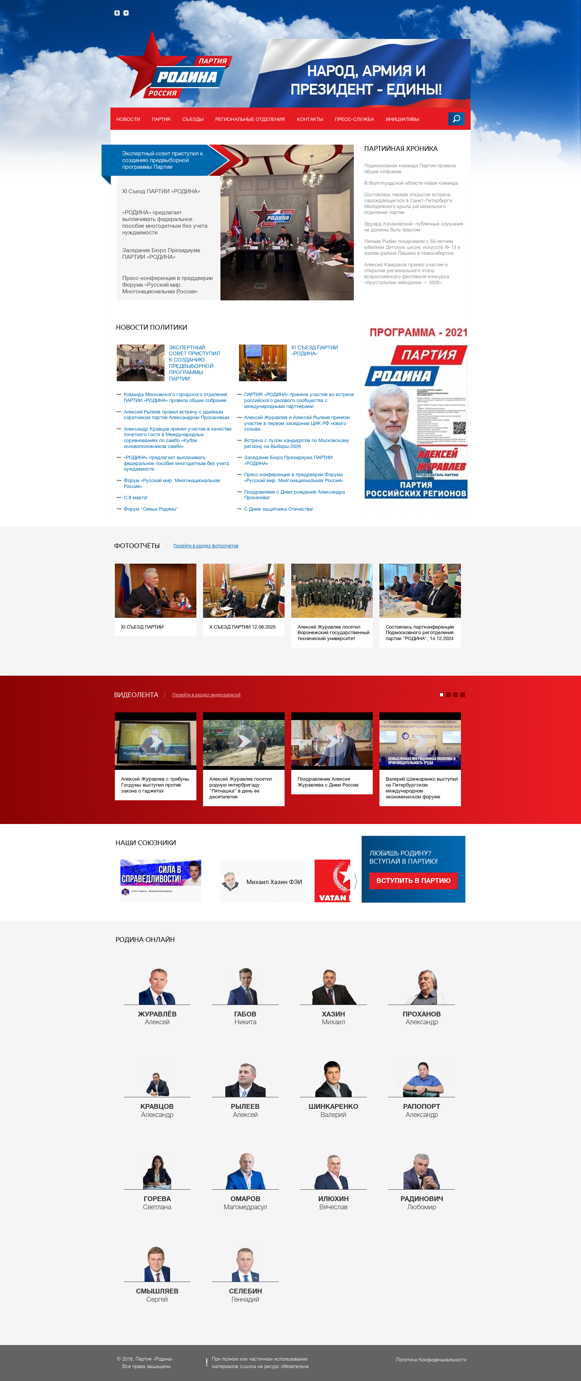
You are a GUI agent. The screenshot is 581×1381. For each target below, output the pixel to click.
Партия (161, 119)
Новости (128, 119)
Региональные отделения (250, 119)
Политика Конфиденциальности (431, 1359)
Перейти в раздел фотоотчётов (205, 546)
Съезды (192, 119)
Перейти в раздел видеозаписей (206, 695)
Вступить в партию (413, 880)
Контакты (310, 119)
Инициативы (402, 119)
